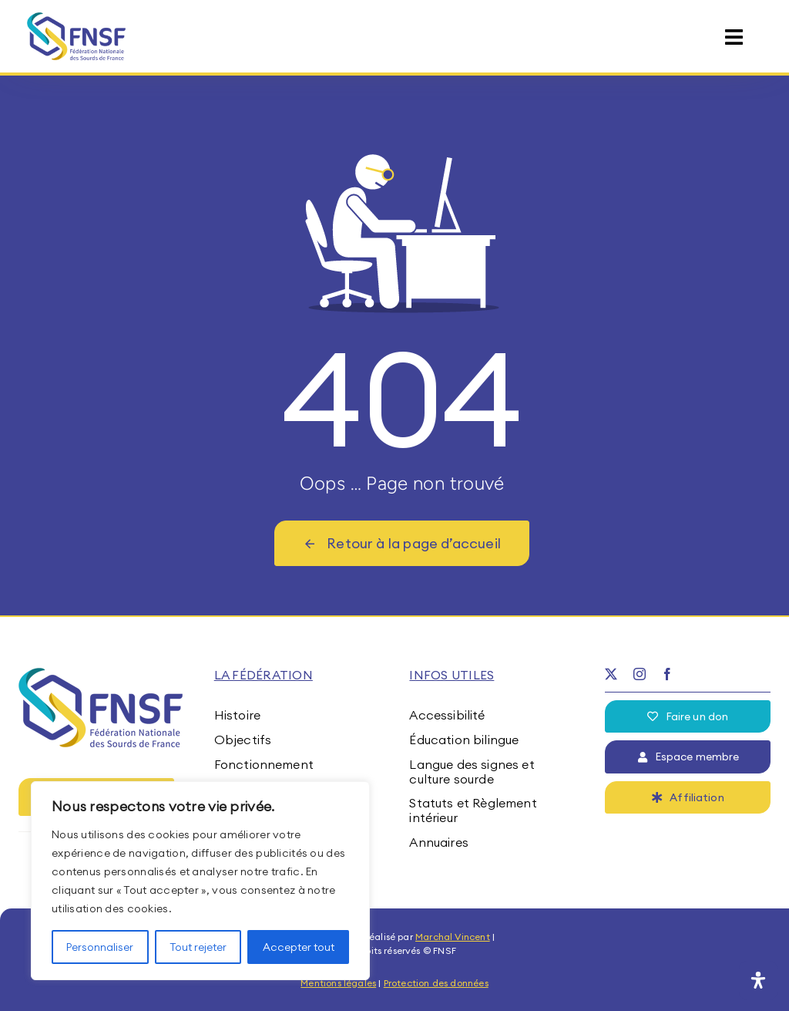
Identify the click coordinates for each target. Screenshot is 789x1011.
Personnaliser (99, 947)
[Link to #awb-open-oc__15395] (733, 37)
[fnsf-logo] (76, 18)
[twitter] (611, 674)
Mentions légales (338, 983)
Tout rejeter (198, 947)
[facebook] (667, 674)
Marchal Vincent (452, 936)
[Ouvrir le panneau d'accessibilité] (758, 980)
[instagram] (639, 674)
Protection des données (436, 983)
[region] (200, 880)
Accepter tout (298, 947)
